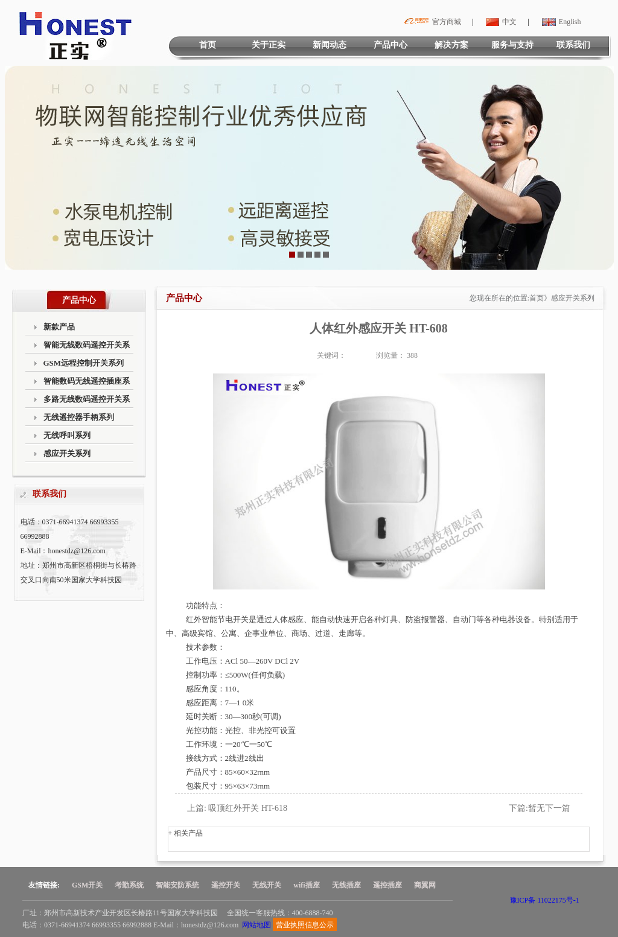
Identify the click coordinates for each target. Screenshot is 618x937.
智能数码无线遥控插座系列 (86, 383)
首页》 (540, 298)
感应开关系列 (67, 453)
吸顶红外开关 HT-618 (247, 808)
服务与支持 (512, 44)
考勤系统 (129, 885)
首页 (207, 44)
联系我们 (573, 44)
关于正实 (268, 44)
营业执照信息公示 (305, 925)
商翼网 (425, 885)
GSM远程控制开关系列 (83, 362)
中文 (500, 21)
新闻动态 (329, 44)
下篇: (518, 808)
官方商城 (431, 21)
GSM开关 (87, 885)
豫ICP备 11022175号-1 (544, 900)
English (560, 21)
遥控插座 (387, 885)
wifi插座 (306, 885)
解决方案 (451, 44)
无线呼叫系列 (67, 435)
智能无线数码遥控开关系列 (86, 347)
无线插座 (346, 885)
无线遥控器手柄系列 (78, 417)
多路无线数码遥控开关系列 (86, 401)
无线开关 (266, 885)
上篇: (196, 808)
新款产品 (59, 326)
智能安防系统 (177, 885)
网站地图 (256, 925)
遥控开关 (225, 885)
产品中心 (390, 44)
